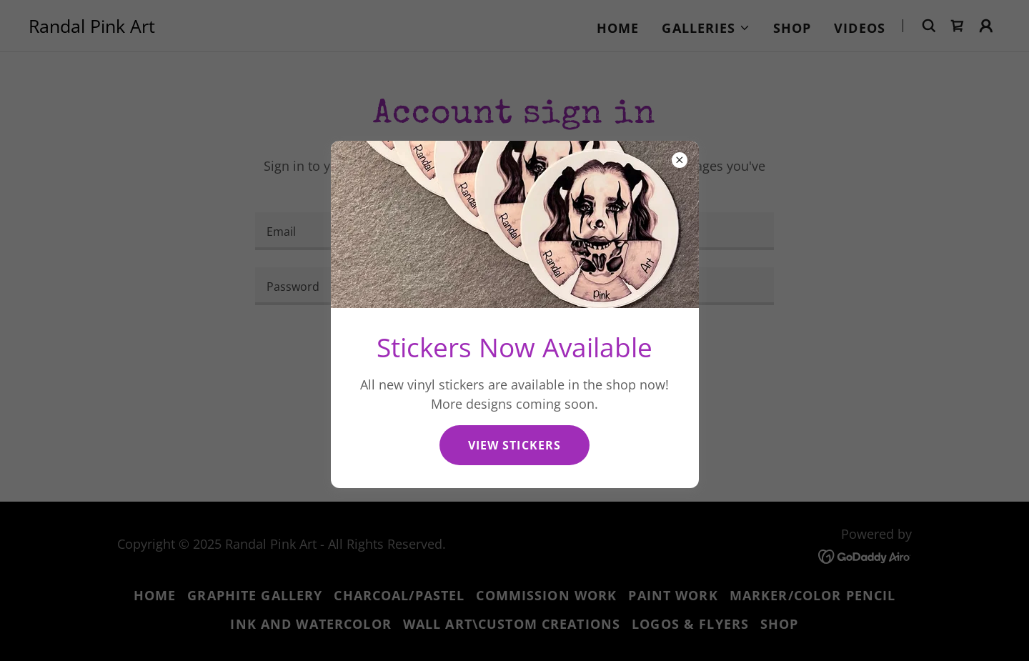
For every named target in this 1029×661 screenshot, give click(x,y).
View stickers (514, 445)
